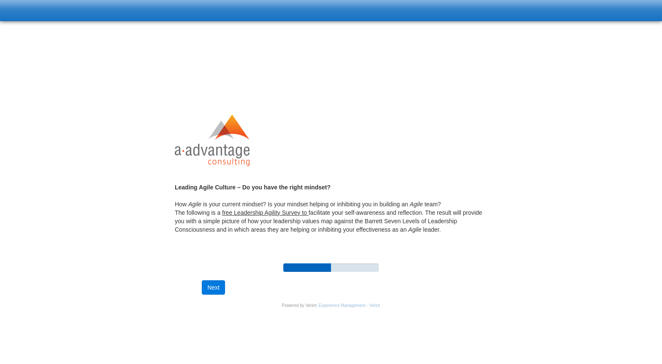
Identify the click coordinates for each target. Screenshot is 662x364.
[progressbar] (307, 267)
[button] (213, 287)
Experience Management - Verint (349, 305)
